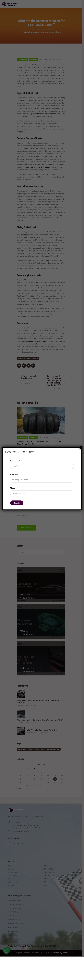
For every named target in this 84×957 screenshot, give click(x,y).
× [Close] (81, 447)
